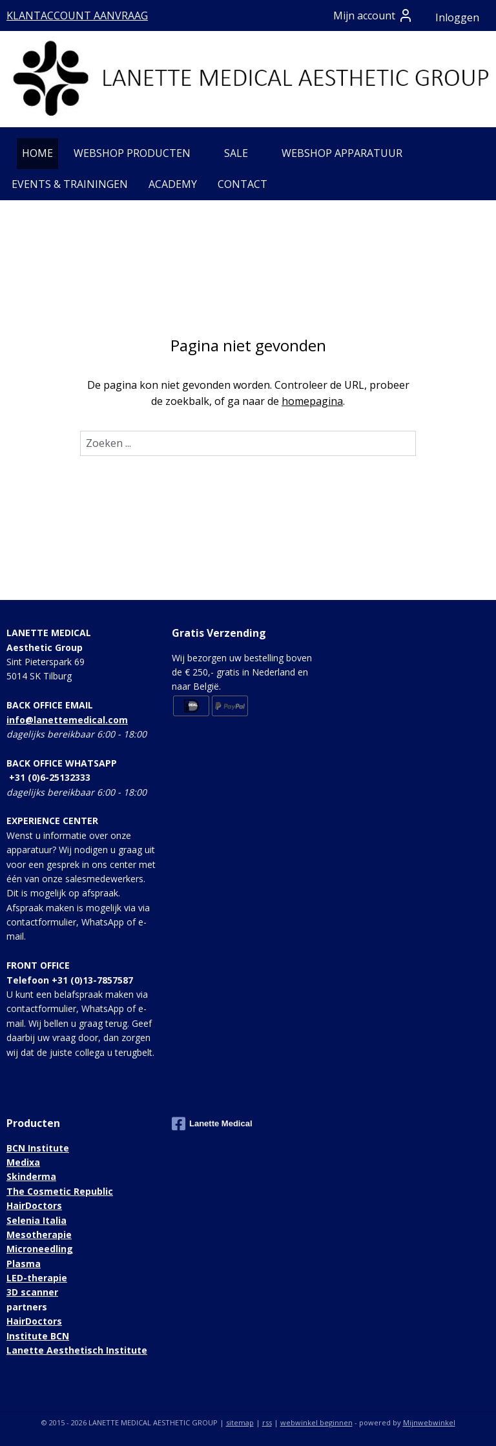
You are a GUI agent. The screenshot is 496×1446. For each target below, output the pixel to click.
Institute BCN (37, 1336)
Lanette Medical (212, 1123)
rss (267, 1422)
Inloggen (457, 17)
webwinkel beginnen (316, 1422)
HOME (37, 153)
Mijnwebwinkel (429, 1422)
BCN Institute (37, 1148)
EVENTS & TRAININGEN (70, 184)
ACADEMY (173, 184)
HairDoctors (34, 1205)
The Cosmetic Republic (59, 1191)
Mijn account (373, 15)
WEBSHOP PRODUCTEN (138, 153)
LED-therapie (36, 1278)
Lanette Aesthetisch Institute (76, 1350)
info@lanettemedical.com (67, 720)
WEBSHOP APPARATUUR (348, 153)
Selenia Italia (36, 1220)
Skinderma (31, 1176)
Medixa (23, 1162)
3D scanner (32, 1292)
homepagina (312, 401)
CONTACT (249, 184)
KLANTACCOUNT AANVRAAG (77, 15)
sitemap (240, 1422)
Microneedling (39, 1249)
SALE (242, 153)
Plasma (23, 1263)
